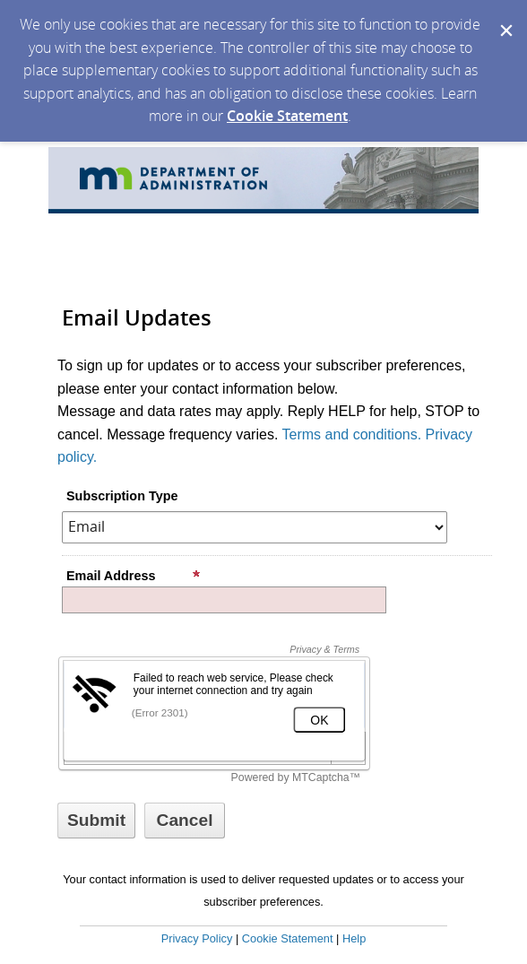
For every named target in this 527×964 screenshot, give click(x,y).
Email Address (133, 576)
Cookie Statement (287, 116)
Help (354, 938)
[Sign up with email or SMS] (96, 820)
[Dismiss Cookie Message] (504, 17)
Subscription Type (121, 496)
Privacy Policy (197, 938)
